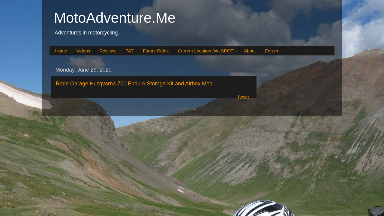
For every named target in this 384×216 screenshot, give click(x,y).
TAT (130, 50)
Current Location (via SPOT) (206, 50)
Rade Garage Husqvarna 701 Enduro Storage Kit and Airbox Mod (134, 84)
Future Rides (156, 50)
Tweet (243, 97)
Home (61, 50)
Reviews (107, 50)
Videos (83, 50)
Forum (271, 50)
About (250, 50)
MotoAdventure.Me (115, 18)
